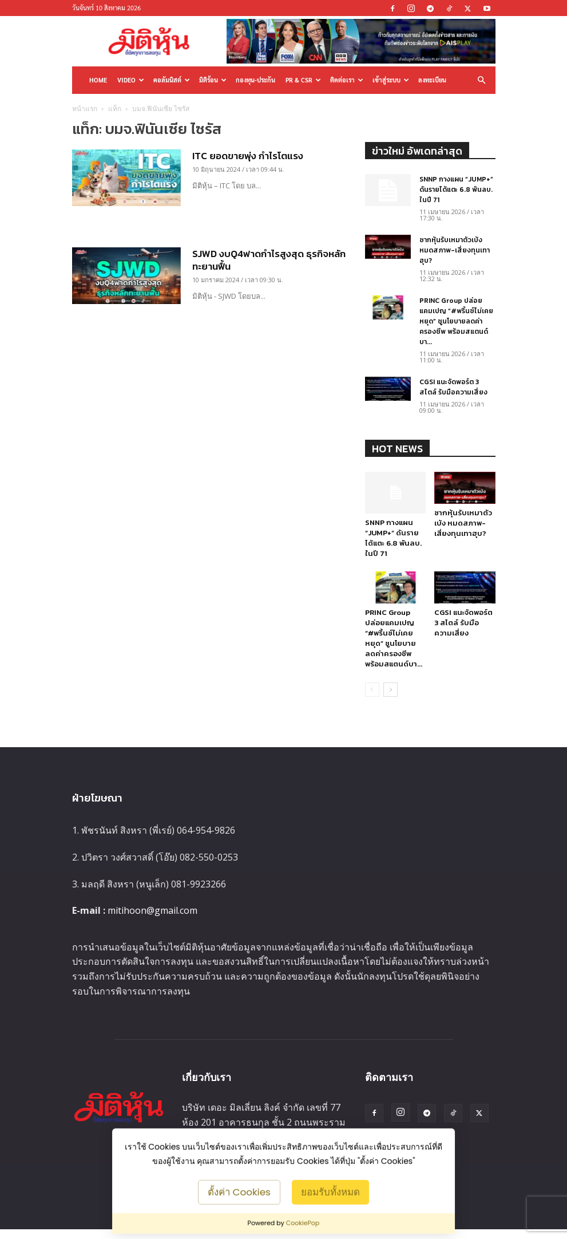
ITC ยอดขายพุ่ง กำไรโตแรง (247, 155)
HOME (98, 80)
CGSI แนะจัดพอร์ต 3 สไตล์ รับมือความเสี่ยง (453, 387)
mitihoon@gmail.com (152, 910)
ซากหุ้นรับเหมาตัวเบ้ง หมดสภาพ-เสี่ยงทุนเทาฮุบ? (454, 250)
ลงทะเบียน (432, 80)
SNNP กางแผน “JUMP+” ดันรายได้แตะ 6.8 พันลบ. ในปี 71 (456, 189)
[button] (481, 80)
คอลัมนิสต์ (171, 80)
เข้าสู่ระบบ (390, 80)
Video (130, 80)
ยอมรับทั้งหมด (330, 1191)
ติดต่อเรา (346, 80)
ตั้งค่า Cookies (239, 1191)
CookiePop (303, 1223)
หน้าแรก (84, 108)
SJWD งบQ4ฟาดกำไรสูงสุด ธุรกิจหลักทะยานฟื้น (269, 260)
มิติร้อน (213, 80)
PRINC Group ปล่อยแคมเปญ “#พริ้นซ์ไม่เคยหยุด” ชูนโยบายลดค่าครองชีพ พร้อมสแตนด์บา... (456, 321)
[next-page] (390, 689)
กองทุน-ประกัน (255, 80)
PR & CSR (303, 80)
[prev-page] (372, 689)
